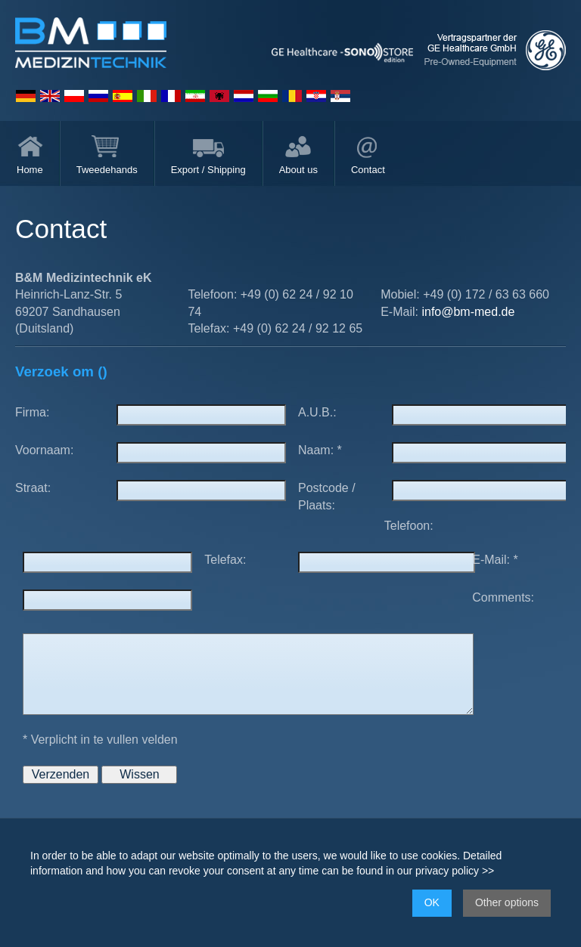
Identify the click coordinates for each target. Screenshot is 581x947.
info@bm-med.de (467, 311)
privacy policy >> (454, 871)
